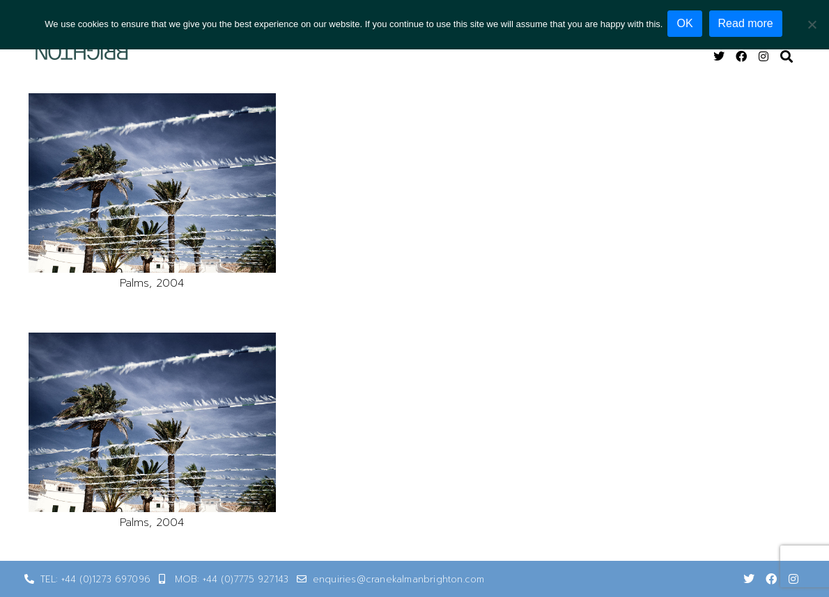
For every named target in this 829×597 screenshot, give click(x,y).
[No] (812, 24)
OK (687, 23)
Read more (747, 23)
